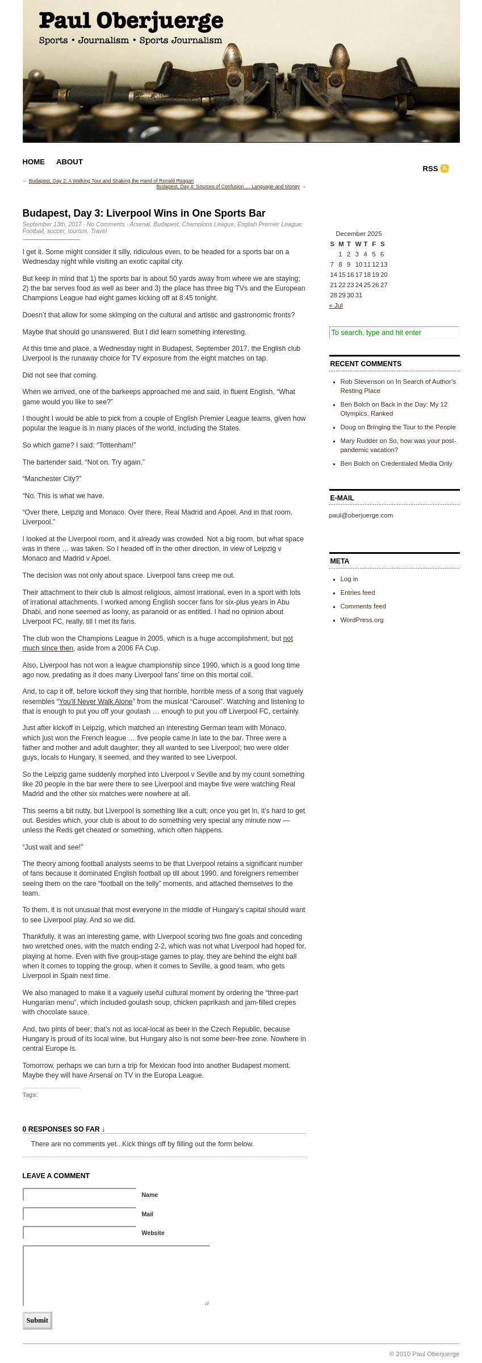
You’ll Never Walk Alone (96, 702)
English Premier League (269, 224)
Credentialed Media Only (416, 463)
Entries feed (358, 592)
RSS (430, 168)
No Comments (106, 224)
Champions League (208, 224)
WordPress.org (362, 619)
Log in (349, 578)
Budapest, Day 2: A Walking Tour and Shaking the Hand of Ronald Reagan (111, 181)
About (69, 162)
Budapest (166, 224)
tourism (77, 230)
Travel (99, 230)
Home (34, 162)
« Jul (336, 305)
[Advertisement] (386, 203)
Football (33, 230)
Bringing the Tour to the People (411, 427)
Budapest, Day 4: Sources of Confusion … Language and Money (228, 186)
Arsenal (139, 224)
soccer (55, 230)
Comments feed (364, 606)
